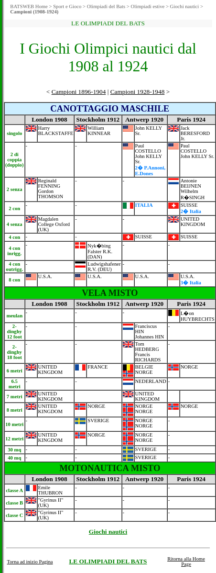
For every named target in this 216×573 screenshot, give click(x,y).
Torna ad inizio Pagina (30, 561)
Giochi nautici (184, 6)
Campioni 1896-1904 (79, 91)
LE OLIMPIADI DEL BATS (108, 561)
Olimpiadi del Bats (106, 6)
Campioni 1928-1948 (137, 91)
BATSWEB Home (28, 6)
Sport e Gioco (67, 6)
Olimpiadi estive (148, 6)
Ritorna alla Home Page (186, 561)
